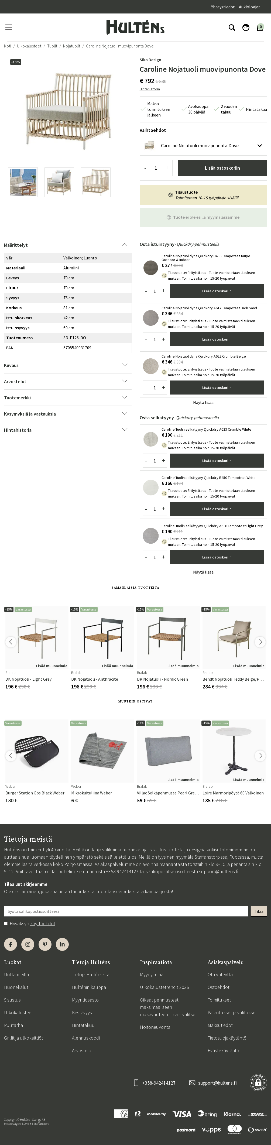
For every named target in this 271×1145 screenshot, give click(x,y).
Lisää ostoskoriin (222, 168)
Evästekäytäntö (223, 1050)
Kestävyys (82, 1012)
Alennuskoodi (86, 1038)
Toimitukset (219, 1000)
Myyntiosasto (85, 1000)
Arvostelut (82, 1050)
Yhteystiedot (223, 6)
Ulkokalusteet (29, 46)
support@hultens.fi (218, 871)
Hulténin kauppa (89, 987)
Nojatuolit (71, 46)
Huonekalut (16, 987)
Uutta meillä (16, 974)
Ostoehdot (218, 987)
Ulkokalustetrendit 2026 (164, 987)
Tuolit (52, 46)
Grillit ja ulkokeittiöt (23, 1038)
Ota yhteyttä (220, 974)
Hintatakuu (83, 1025)
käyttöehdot (42, 923)
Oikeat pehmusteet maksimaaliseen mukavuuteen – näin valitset (168, 1007)
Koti (7, 46)
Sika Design (150, 59)
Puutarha (13, 1025)
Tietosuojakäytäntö (227, 1038)
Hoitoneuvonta (155, 1027)
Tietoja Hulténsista (90, 974)
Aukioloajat (249, 6)
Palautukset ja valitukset (232, 1012)
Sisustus (12, 1000)
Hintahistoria (150, 89)
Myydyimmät (152, 974)
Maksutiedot (220, 1025)
